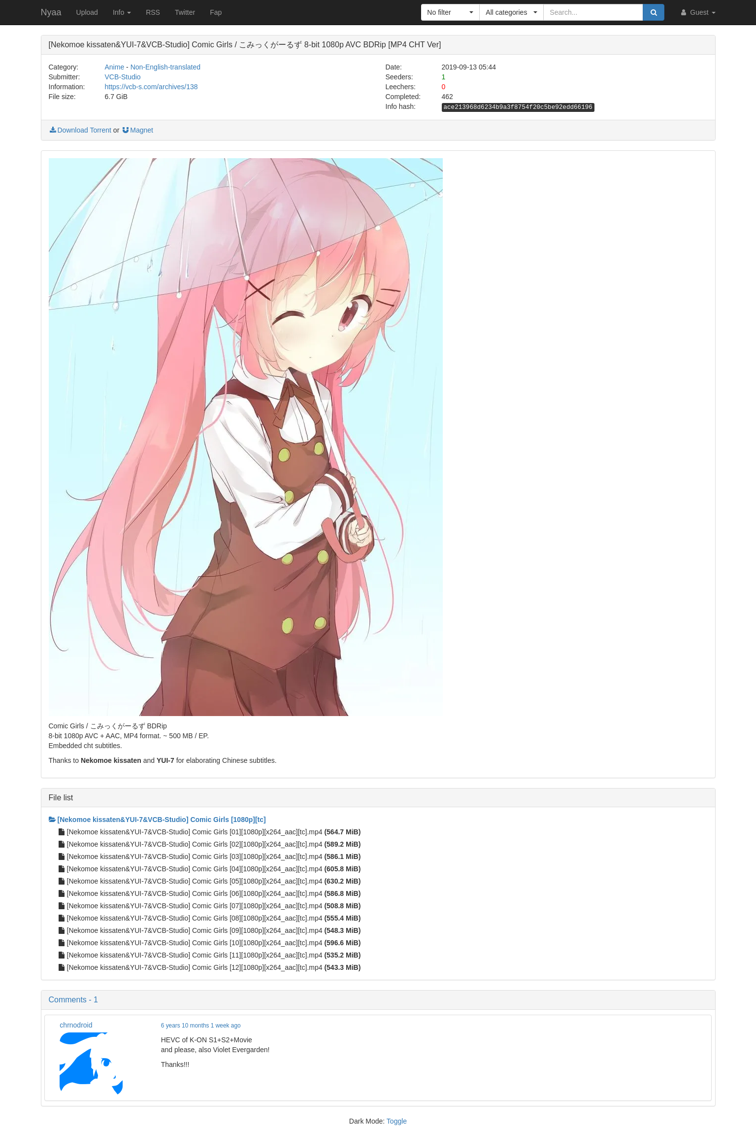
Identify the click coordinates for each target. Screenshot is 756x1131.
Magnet (137, 130)
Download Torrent (80, 130)
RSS (153, 12)
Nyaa (51, 12)
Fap (216, 12)
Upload (87, 12)
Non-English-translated (165, 67)
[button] (450, 12)
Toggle (397, 1121)
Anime (115, 67)
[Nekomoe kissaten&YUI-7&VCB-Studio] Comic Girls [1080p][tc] (157, 819)
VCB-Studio (123, 77)
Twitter (185, 12)
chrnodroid (76, 1025)
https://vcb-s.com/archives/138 (151, 87)
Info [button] (122, 12)
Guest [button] (697, 12)
